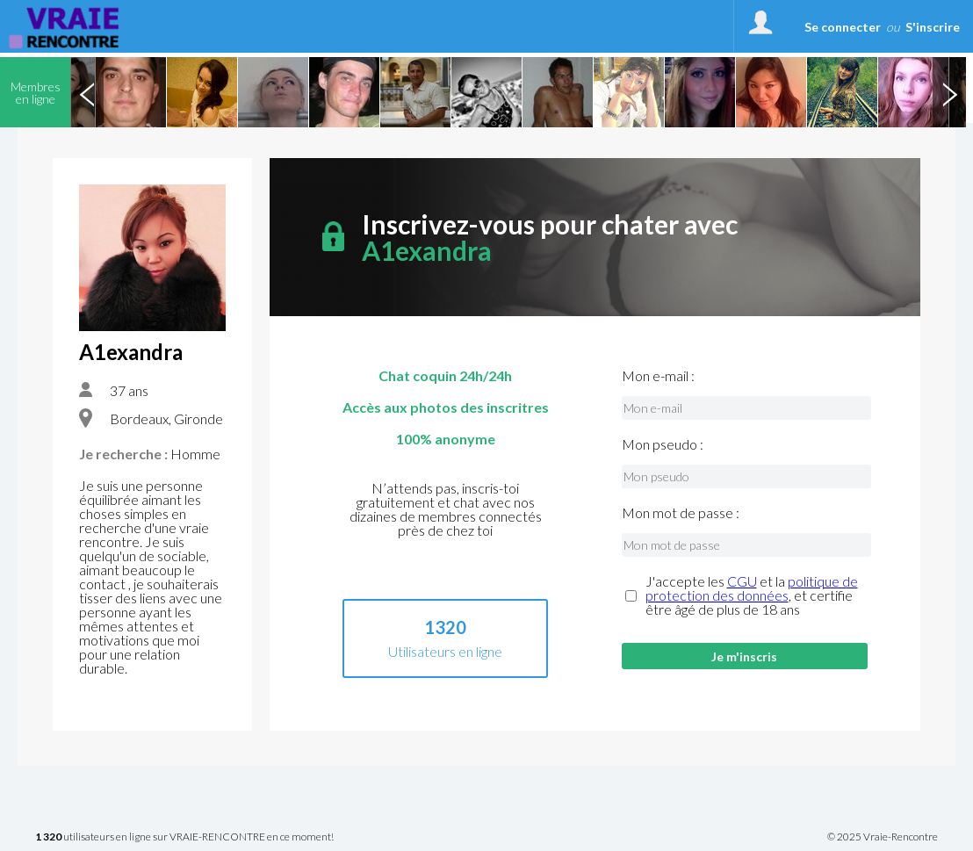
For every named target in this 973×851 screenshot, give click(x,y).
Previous (87, 92)
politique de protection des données (751, 588)
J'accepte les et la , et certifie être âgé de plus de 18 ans (751, 595)
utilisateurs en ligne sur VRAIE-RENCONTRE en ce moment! (184, 837)
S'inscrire (932, 26)
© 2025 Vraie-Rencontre (882, 837)
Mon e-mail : (658, 376)
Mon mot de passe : (680, 513)
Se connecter (842, 26)
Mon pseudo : (662, 444)
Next (949, 92)
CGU (742, 581)
